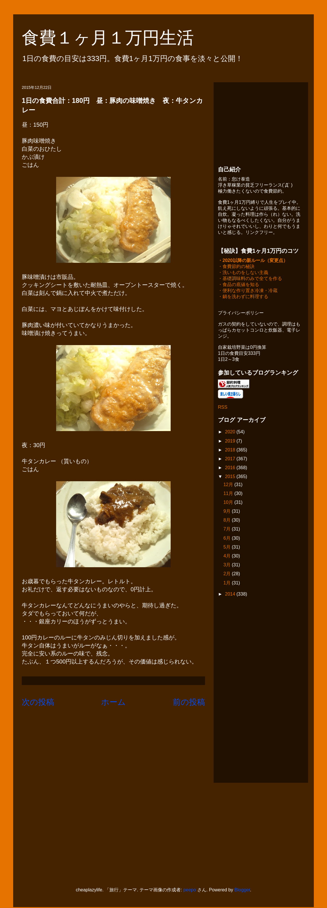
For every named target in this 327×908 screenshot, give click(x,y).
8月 (227, 520)
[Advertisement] (261, 122)
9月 (227, 511)
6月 (227, 538)
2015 (231, 477)
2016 (231, 468)
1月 (227, 583)
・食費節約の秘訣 (236, 267)
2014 (231, 594)
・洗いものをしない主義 (243, 273)
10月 (228, 502)
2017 (231, 459)
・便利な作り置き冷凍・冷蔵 (247, 291)
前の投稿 (189, 702)
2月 (227, 574)
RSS (222, 407)
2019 (231, 441)
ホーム (113, 702)
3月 (227, 565)
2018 (231, 450)
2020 (231, 432)
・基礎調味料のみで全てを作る (250, 279)
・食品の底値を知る (238, 285)
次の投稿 (38, 702)
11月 (228, 494)
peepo (189, 890)
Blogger (242, 890)
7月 (227, 529)
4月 (227, 556)
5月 (227, 547)
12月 (228, 485)
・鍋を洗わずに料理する (243, 297)
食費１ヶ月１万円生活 (116, 37)
